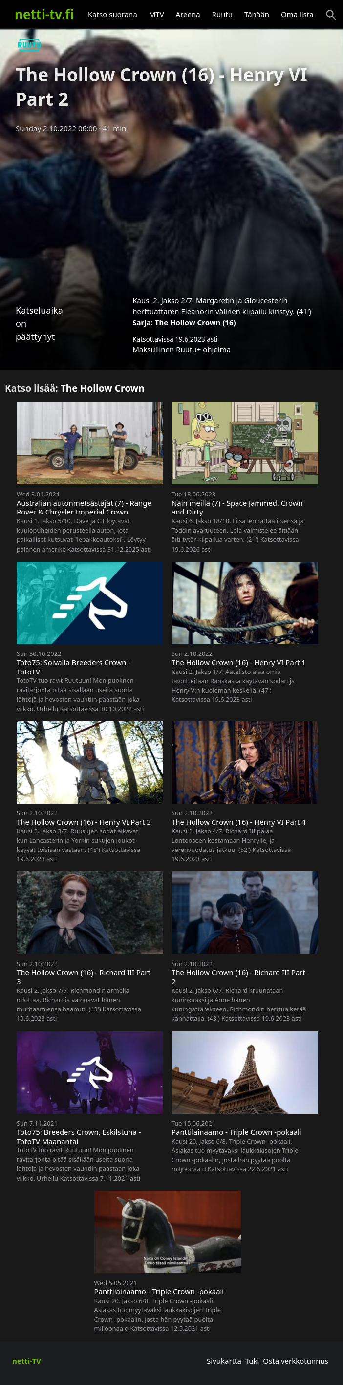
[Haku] (331, 15)
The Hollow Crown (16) (195, 322)
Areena (188, 14)
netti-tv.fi (44, 14)
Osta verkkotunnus (295, 1360)
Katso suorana (112, 14)
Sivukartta (224, 1360)
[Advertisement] (171, 211)
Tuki (252, 1360)
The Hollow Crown (103, 388)
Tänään (256, 14)
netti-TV (26, 1360)
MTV (156, 14)
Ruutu (222, 14)
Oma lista (297, 14)
